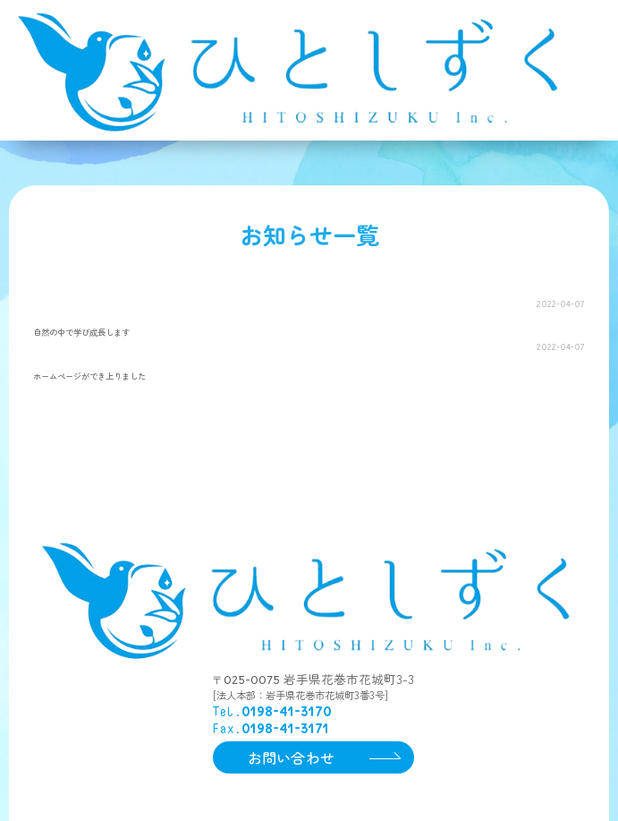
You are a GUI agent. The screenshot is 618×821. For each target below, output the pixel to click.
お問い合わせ (291, 777)
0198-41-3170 (286, 732)
